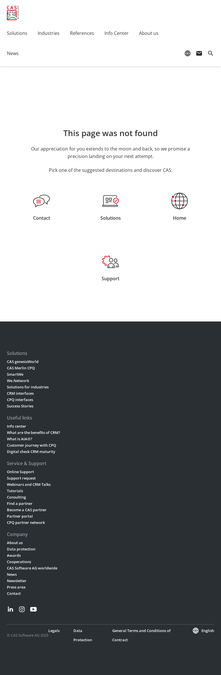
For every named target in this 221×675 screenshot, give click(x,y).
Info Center (116, 33)
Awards (14, 555)
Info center (16, 426)
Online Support (20, 471)
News (13, 53)
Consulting (16, 497)
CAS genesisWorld (23, 361)
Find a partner (20, 503)
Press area (16, 587)
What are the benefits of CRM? (33, 432)
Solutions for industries (28, 387)
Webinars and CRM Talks (29, 484)
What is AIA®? (19, 438)
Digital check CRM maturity (31, 451)
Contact (14, 593)
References (82, 33)
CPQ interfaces (20, 399)
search (210, 53)
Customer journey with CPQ (31, 445)
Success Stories (20, 406)
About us (149, 33)
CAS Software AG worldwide (32, 568)
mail (199, 53)
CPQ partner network (26, 522)
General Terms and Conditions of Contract (141, 635)
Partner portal (20, 516)
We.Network (18, 380)
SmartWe (15, 374)
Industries (49, 33)
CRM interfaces (20, 393)
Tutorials (15, 490)
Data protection (21, 549)
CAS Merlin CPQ (21, 368)
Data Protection (82, 635)
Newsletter (16, 580)
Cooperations (19, 561)
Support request (21, 478)
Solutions (17, 33)
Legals (54, 630)
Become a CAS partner (27, 509)
